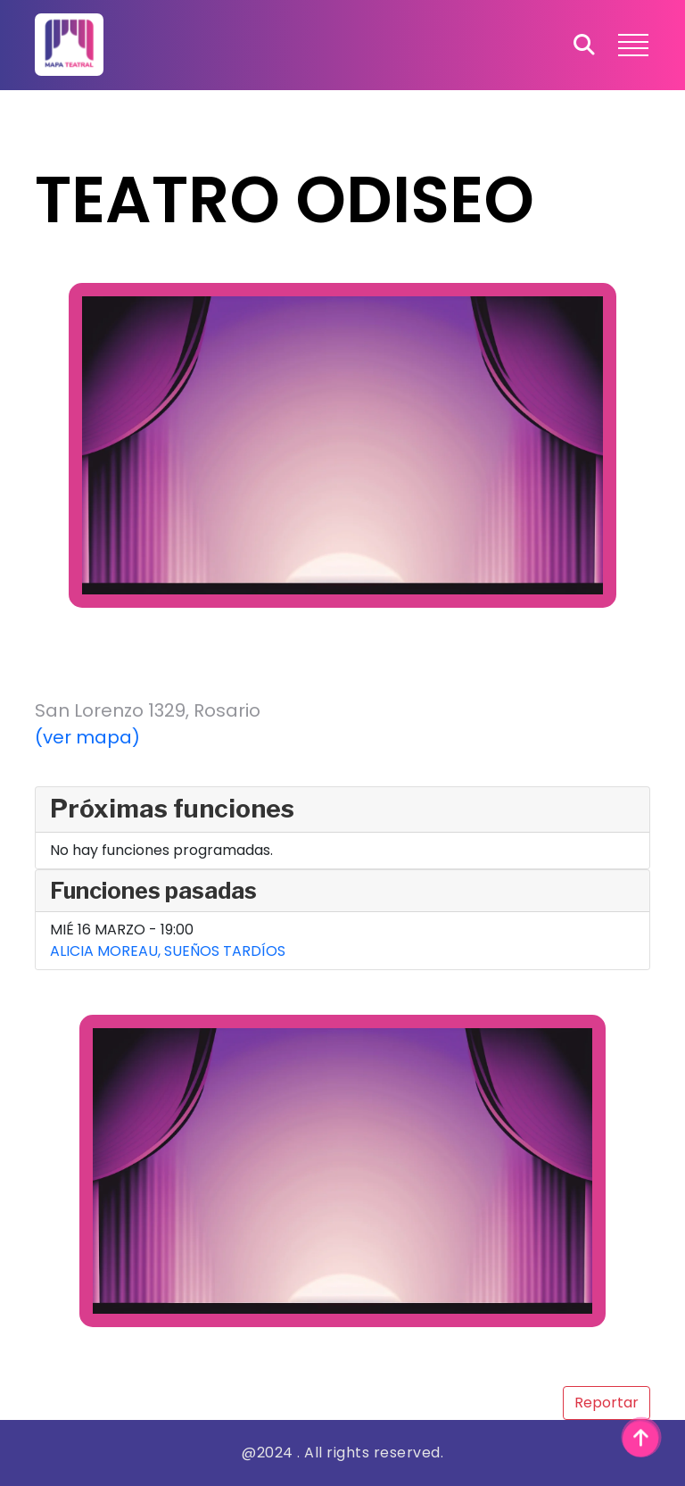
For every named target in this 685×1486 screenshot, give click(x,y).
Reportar (606, 1402)
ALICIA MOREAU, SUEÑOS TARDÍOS (167, 951)
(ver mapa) (87, 737)
